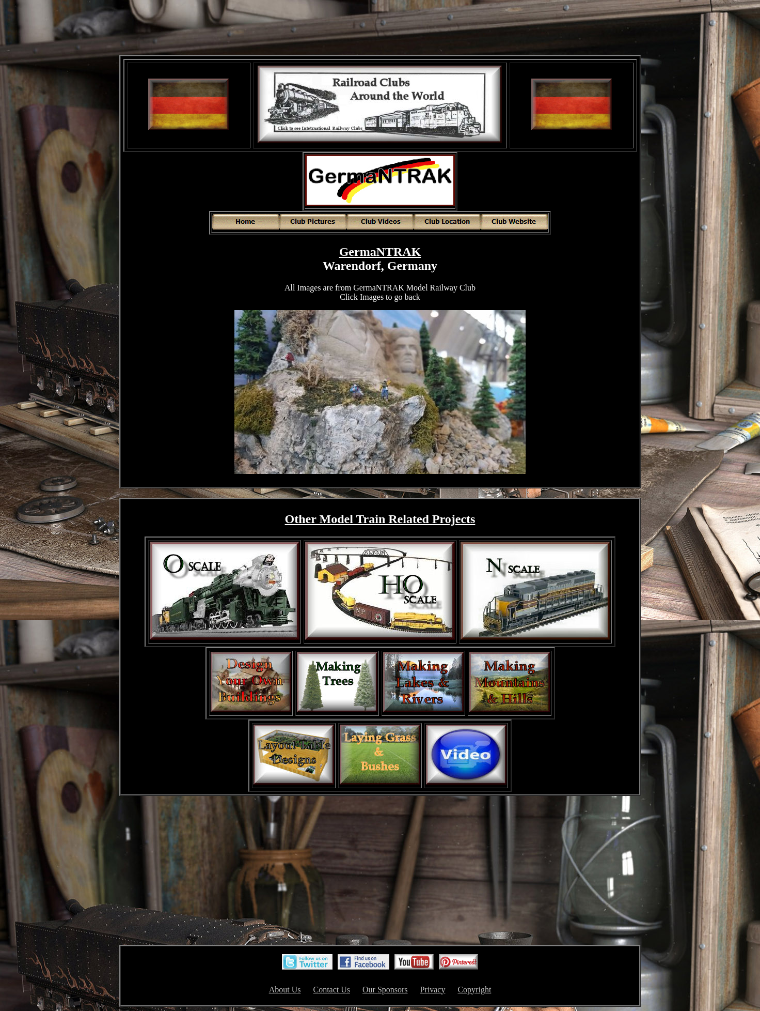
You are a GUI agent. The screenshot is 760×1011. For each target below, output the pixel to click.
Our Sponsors (385, 989)
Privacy (433, 989)
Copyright (474, 989)
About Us (285, 989)
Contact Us (331, 989)
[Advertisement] (380, 28)
